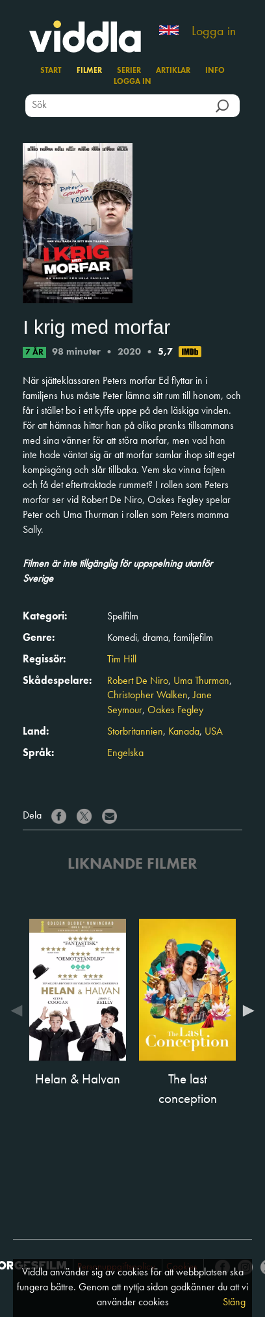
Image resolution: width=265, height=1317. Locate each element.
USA (214, 732)
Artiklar (173, 71)
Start (51, 71)
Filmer (89, 71)
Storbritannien (135, 732)
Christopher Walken (147, 695)
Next (246, 1011)
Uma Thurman (201, 681)
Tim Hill (121, 660)
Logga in (214, 31)
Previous (19, 1011)
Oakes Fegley (175, 710)
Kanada (183, 732)
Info (215, 71)
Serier (129, 71)
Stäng (234, 1302)
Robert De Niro (137, 681)
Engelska (125, 753)
